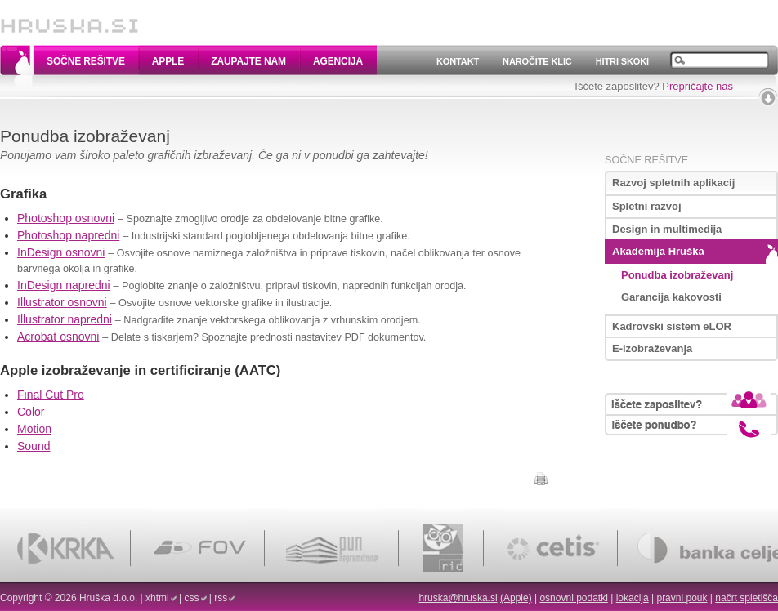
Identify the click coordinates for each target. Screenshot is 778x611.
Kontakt (457, 61)
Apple (168, 61)
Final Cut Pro (50, 394)
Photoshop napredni (68, 235)
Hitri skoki (622, 61)
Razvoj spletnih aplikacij (673, 182)
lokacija (632, 598)
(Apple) (516, 598)
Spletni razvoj (647, 206)
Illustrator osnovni (62, 302)
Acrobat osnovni (58, 336)
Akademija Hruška (658, 251)
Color (30, 411)
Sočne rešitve (86, 61)
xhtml (157, 598)
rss (220, 598)
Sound (33, 446)
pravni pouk (681, 598)
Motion (34, 428)
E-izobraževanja (652, 348)
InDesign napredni (63, 285)
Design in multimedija (667, 229)
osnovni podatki (573, 598)
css (192, 598)
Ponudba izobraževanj (677, 275)
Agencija (338, 61)
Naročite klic (537, 61)
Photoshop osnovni (65, 218)
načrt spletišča (746, 598)
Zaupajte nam (248, 61)
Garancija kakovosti (671, 297)
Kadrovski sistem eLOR (671, 326)
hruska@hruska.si (457, 598)
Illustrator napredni (64, 319)
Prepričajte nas (697, 86)
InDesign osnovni (61, 252)
